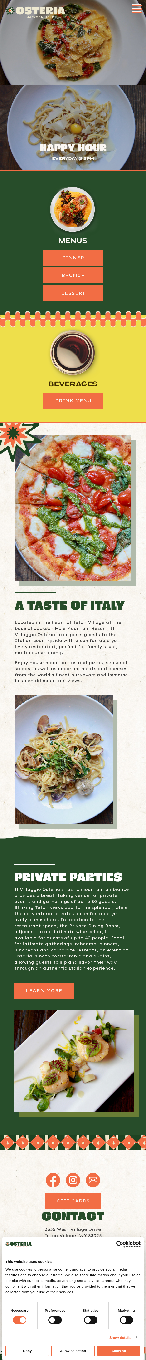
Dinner (73, 258)
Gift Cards (73, 1201)
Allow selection (73, 1351)
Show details (120, 1337)
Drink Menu (73, 401)
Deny (27, 1351)
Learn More (44, 990)
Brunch (73, 275)
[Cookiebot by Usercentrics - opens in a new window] (120, 1244)
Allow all (118, 1351)
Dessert (73, 293)
